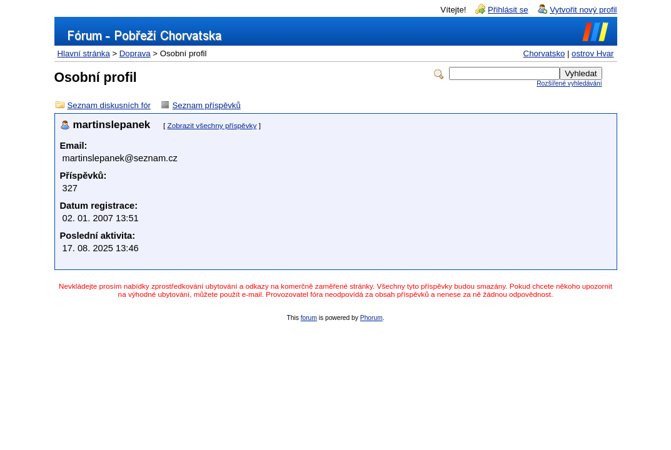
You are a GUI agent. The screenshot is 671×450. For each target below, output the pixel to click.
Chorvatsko (544, 53)
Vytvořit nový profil (583, 9)
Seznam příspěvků (207, 105)
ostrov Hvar (592, 53)
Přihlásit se (508, 9)
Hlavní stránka (84, 53)
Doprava (135, 53)
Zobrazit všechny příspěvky (211, 125)
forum (309, 317)
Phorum (371, 317)
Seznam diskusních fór (109, 105)
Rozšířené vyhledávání (569, 83)
